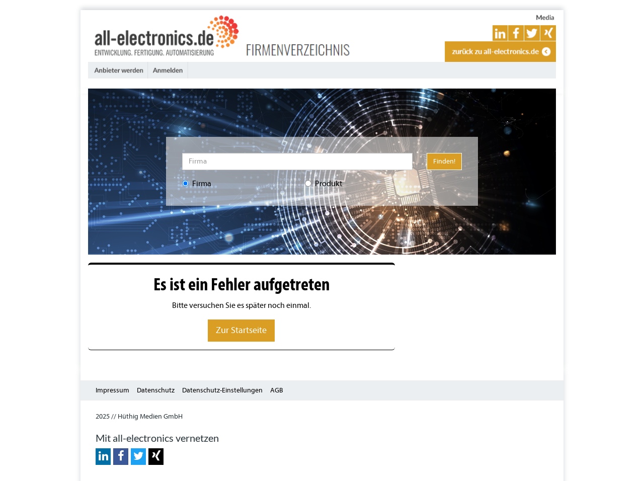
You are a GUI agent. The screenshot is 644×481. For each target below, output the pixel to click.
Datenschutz (156, 390)
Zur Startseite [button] (241, 330)
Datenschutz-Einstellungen (222, 390)
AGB (276, 390)
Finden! (444, 161)
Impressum (112, 390)
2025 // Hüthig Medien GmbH (139, 416)
